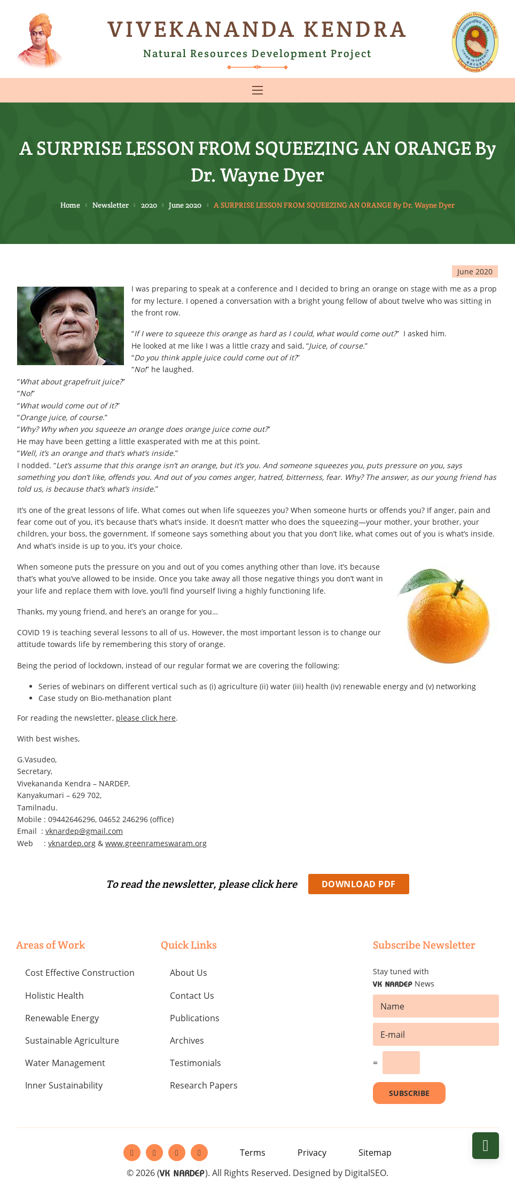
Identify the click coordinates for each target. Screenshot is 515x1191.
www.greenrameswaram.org (156, 843)
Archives (187, 1040)
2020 (149, 205)
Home (70, 205)
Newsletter (110, 205)
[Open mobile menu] (257, 90)
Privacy (312, 1152)
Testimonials (195, 1063)
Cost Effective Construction (80, 973)
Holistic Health (54, 995)
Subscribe (409, 1093)
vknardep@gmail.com (84, 831)
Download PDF (359, 884)
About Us (188, 973)
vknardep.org (72, 843)
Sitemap (375, 1152)
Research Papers (204, 1085)
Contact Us (192, 995)
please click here (146, 718)
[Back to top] (485, 1145)
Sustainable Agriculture (72, 1040)
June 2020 (185, 205)
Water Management (65, 1063)
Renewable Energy (62, 1018)
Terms (253, 1152)
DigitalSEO (365, 1173)
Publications (195, 1018)
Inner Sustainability (64, 1085)
